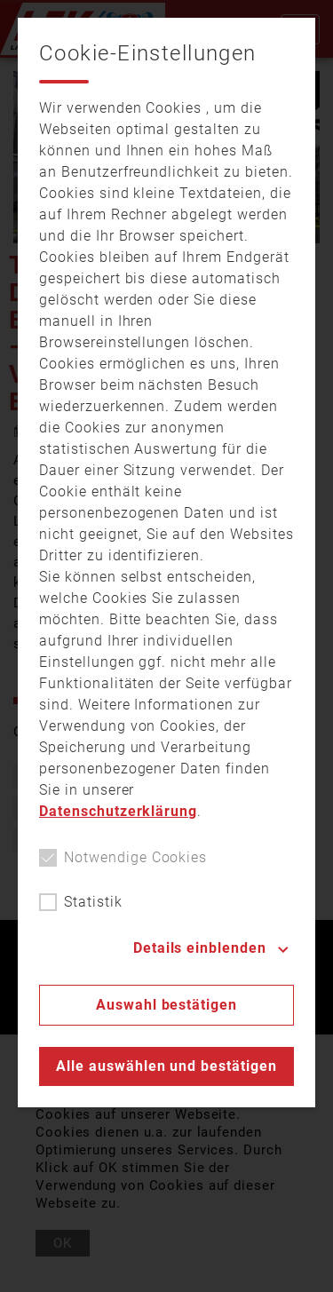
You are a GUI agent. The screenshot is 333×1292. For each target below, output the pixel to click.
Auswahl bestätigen (166, 1004)
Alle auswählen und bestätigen (166, 1066)
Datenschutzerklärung (118, 811)
